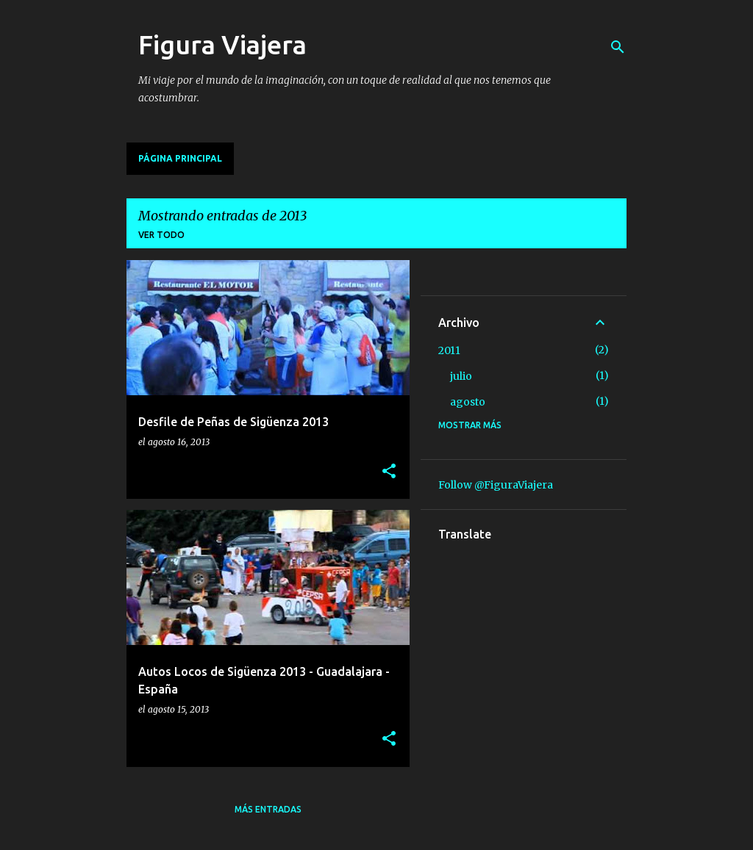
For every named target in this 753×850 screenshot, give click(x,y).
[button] (389, 472)
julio (461, 376)
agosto (467, 401)
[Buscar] (618, 47)
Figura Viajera (222, 44)
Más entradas (268, 809)
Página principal (180, 158)
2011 (449, 350)
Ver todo (161, 234)
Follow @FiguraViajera (495, 484)
